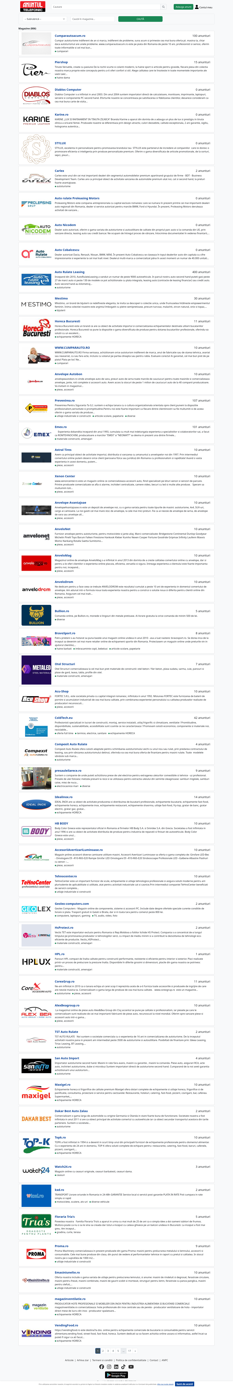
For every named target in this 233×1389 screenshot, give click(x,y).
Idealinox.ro (64, 797)
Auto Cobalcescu (67, 250)
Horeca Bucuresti (67, 321)
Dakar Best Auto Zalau (71, 1111)
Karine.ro (62, 114)
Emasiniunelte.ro (67, 1272)
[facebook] (101, 1366)
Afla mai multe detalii (165, 1384)
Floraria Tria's (65, 1217)
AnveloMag (63, 555)
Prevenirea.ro (65, 400)
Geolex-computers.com (72, 904)
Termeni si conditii (102, 1360)
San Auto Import (67, 1058)
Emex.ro (61, 427)
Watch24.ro (63, 1167)
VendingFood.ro (66, 1325)
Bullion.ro (62, 611)
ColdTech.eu (64, 718)
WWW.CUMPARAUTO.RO (72, 348)
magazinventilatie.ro (70, 1299)
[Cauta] (163, 7)
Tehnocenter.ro (66, 876)
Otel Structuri (65, 664)
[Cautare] (105, 7)
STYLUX (60, 143)
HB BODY (61, 823)
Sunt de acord (185, 1384)
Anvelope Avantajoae (70, 503)
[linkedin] (116, 1366)
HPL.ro (60, 954)
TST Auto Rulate (66, 1032)
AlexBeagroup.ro (67, 1005)
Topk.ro (60, 1137)
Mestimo (61, 298)
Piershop (61, 62)
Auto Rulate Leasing (70, 272)
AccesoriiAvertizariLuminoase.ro (79, 850)
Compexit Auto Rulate (71, 744)
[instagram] (109, 1366)
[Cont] (203, 6)
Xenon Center (65, 476)
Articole (69, 1360)
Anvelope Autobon (68, 374)
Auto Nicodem (65, 225)
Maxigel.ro (63, 1085)
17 (129, 1350)
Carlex (59, 171)
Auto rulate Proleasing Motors (77, 198)
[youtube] (131, 1366)
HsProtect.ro (64, 928)
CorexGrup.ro (65, 981)
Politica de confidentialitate (131, 1360)
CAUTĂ (140, 19)
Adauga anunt (183, 6)
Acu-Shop (62, 691)
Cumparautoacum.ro (70, 36)
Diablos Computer (68, 90)
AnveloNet (63, 529)
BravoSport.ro (65, 633)
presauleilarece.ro (68, 771)
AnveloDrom (64, 582)
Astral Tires (63, 450)
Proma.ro (62, 1246)
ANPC (165, 1360)
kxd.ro (59, 1190)
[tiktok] (123, 1366)
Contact (154, 1360)
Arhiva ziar (83, 1360)
